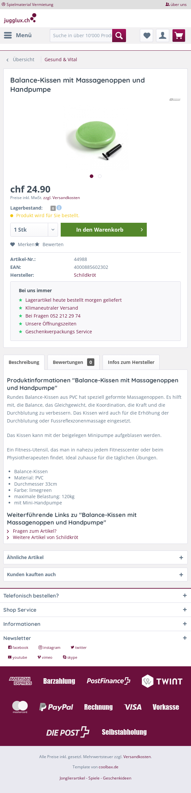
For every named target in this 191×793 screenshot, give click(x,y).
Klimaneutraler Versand (51, 308)
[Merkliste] (146, 35)
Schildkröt (85, 275)
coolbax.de (108, 767)
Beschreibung (24, 362)
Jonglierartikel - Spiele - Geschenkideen (95, 778)
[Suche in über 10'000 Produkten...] (88, 35)
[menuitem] (17, 35)
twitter (79, 647)
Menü (18, 34)
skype (70, 657)
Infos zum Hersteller (131, 362)
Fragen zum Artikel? (31, 531)
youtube (18, 657)
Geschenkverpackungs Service (58, 331)
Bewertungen (73, 362)
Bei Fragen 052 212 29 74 (52, 316)
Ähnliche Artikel (25, 557)
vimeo (45, 657)
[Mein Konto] (162, 35)
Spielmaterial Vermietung (30, 4)
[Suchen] (119, 35)
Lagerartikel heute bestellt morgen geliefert (73, 300)
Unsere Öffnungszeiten (51, 323)
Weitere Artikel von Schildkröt (42, 537)
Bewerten (49, 244)
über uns (179, 4)
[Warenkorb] (178, 35)
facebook (18, 647)
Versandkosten (137, 756)
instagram (50, 647)
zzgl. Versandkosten (61, 197)
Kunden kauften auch (31, 574)
